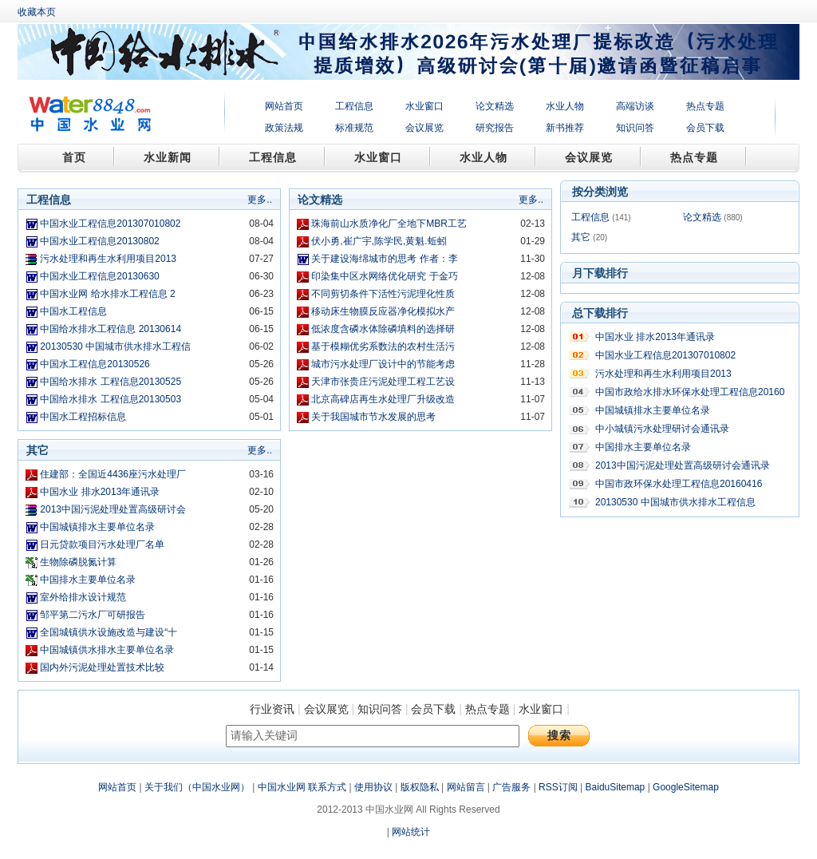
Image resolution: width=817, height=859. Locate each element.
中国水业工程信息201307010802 (110, 223)
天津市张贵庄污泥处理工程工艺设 (383, 381)
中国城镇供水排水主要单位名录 (107, 649)
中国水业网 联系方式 (302, 787)
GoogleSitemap (686, 787)
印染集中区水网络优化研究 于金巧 (384, 276)
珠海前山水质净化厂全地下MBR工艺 (389, 223)
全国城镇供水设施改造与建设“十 (108, 632)
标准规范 (354, 127)
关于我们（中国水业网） (197, 787)
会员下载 (705, 127)
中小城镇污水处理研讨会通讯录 (662, 428)
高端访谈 (635, 106)
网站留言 (466, 787)
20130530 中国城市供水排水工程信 (115, 346)
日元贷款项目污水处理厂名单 (102, 544)
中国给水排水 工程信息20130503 (110, 399)
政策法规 (284, 127)
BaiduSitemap (615, 787)
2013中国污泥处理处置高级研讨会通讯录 (682, 465)
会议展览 (424, 127)
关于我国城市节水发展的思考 (373, 416)
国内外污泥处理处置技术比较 (102, 667)
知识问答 (635, 127)
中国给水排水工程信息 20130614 (110, 328)
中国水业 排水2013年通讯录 (100, 491)
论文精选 (495, 106)
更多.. (259, 199)
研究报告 (495, 127)
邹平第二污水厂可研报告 (92, 614)
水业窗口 (424, 106)
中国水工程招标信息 (83, 416)
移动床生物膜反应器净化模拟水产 (383, 311)
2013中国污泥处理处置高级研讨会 (113, 509)
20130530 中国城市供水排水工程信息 (675, 502)
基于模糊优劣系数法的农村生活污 (383, 346)
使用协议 (373, 787)
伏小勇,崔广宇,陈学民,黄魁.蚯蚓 (378, 241)
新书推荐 (565, 127)
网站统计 (411, 831)
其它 (580, 237)
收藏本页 (37, 12)
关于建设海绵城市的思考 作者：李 (384, 258)
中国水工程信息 (73, 311)
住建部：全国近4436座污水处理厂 (113, 474)
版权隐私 (420, 787)
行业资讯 (272, 709)
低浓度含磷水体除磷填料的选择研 (383, 328)
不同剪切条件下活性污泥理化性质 (383, 293)
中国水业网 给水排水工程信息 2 (107, 293)
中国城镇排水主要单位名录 (97, 526)
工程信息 (354, 106)
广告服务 (511, 787)
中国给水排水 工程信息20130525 (110, 381)
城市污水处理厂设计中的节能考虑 (383, 364)
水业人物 (565, 106)
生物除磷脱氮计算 (78, 562)
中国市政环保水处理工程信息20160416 (678, 483)
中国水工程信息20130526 (94, 364)
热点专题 (705, 106)
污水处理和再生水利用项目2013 (108, 258)
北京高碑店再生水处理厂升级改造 (383, 399)
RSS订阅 (558, 787)
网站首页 (284, 106)
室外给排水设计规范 (83, 597)
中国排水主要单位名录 (88, 579)
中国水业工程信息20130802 (99, 241)
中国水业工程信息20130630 (99, 276)
